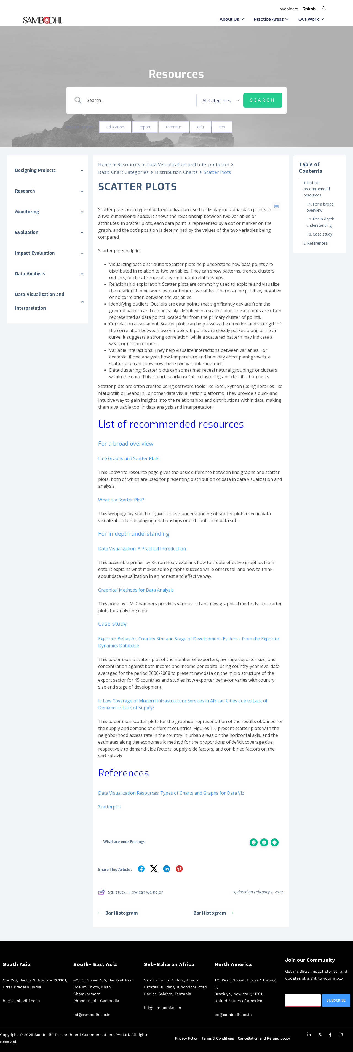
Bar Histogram (118, 913)
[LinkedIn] (309, 1035)
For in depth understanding (320, 222)
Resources (128, 164)
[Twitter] (320, 1035)
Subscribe (336, 1000)
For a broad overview (320, 207)
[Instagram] (341, 1035)
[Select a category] (219, 100)
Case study (323, 234)
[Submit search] (262, 100)
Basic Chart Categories (123, 172)
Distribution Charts (176, 172)
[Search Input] (140, 100)
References (317, 243)
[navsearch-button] (324, 8)
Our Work (311, 19)
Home (104, 164)
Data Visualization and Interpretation (187, 164)
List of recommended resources (317, 189)
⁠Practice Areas (271, 19)
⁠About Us (232, 19)
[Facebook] (330, 1035)
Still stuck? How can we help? (130, 892)
